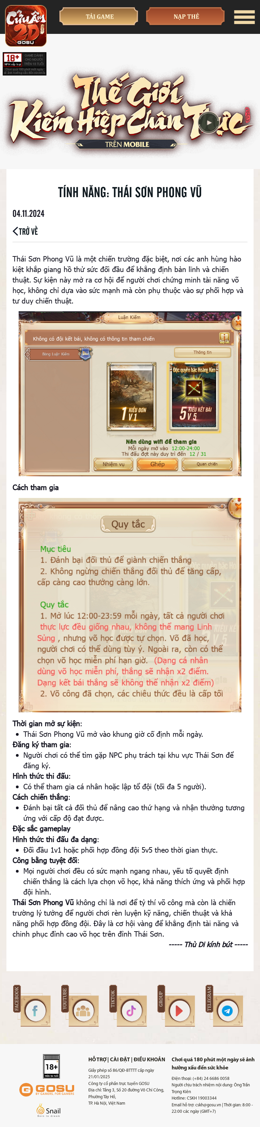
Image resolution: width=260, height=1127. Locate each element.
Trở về (25, 231)
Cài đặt (120, 1060)
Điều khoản (149, 1060)
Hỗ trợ (97, 1060)
